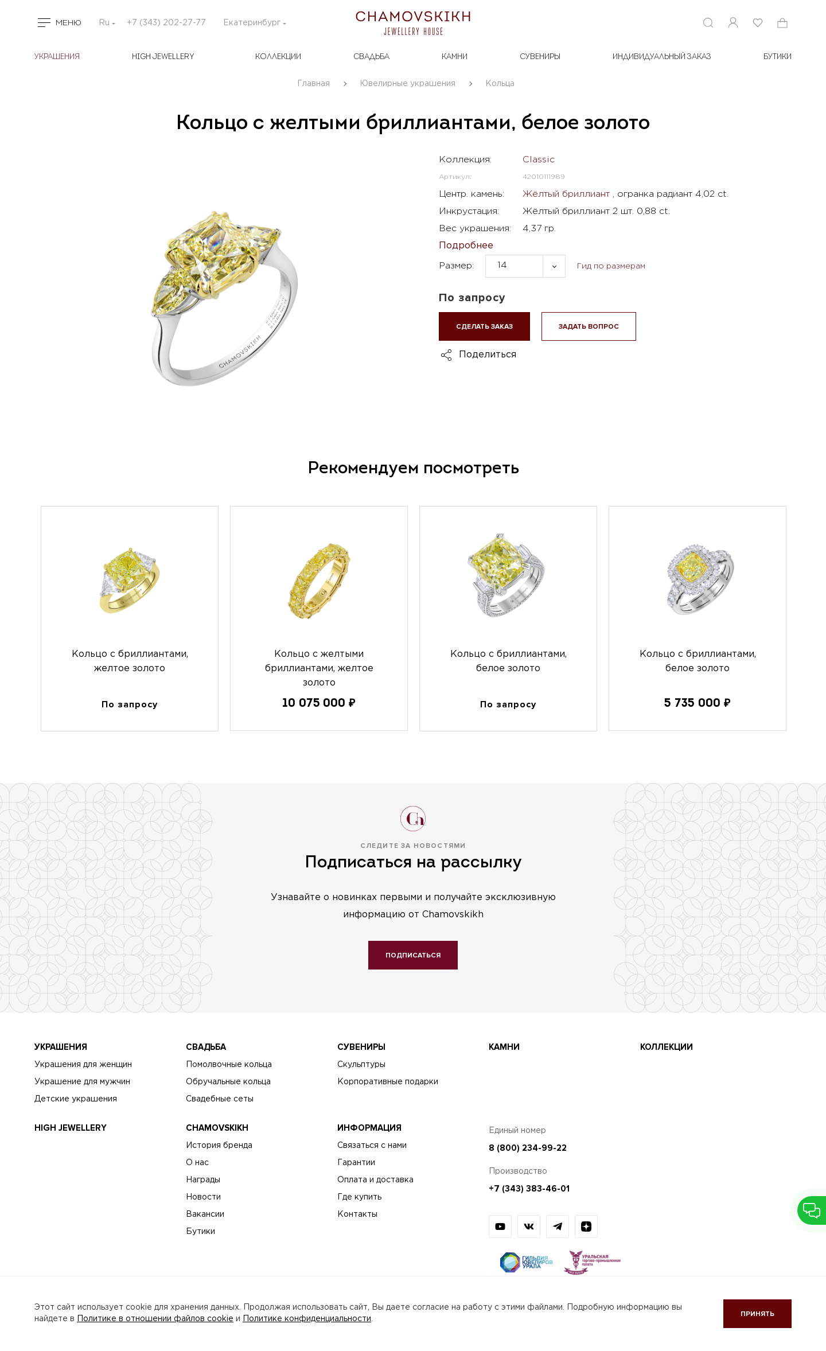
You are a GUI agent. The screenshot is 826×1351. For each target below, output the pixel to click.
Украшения (57, 57)
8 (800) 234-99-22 (528, 1148)
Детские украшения (75, 1099)
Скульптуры (361, 1064)
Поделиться (487, 355)
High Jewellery (163, 57)
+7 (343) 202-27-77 (166, 23)
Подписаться (413, 955)
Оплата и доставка (375, 1180)
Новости (203, 1197)
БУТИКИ (777, 57)
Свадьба (371, 57)
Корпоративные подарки (387, 1082)
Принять (757, 1314)
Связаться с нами (372, 1145)
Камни (454, 57)
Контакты (357, 1214)
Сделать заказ (484, 326)
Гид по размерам (611, 266)
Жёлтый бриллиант (568, 194)
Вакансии (205, 1214)
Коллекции (278, 57)
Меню (68, 23)
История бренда (219, 1145)
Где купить (359, 1197)
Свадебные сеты (220, 1099)
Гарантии (356, 1162)
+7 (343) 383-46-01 (529, 1188)
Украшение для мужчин (82, 1082)
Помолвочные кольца (229, 1064)
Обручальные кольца (228, 1082)
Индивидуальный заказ (662, 57)
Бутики (200, 1231)
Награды (203, 1180)
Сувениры (540, 57)
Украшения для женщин (83, 1064)
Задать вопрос (589, 326)
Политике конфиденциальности (307, 1318)
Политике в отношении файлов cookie (155, 1318)
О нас (197, 1162)
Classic (539, 159)
